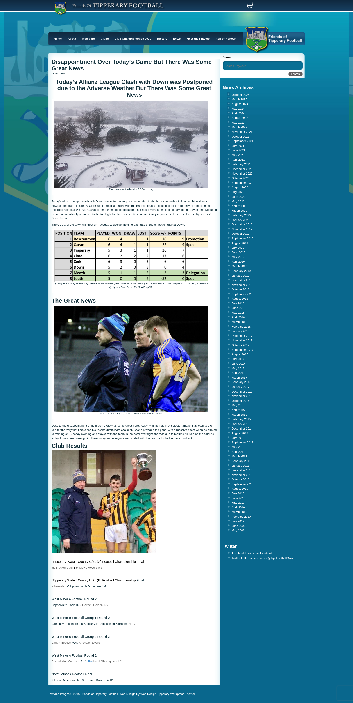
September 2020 (242, 182)
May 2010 (238, 502)
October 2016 (240, 400)
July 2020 (238, 192)
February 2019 (241, 271)
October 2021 (240, 136)
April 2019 (238, 261)
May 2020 (238, 201)
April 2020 (238, 206)
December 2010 (242, 470)
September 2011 (242, 442)
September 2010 (242, 484)
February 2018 (241, 326)
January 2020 (240, 220)
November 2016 (242, 396)
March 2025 (239, 99)
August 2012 (240, 433)
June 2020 (238, 196)
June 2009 (238, 526)
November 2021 (242, 131)
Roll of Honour (225, 38)
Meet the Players (198, 38)
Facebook (238, 553)
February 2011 (241, 461)
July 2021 (238, 145)
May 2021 (238, 155)
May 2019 (238, 257)
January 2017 (240, 386)
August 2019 (240, 243)
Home (58, 38)
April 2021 (238, 159)
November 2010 (242, 475)
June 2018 (238, 308)
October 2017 (240, 345)
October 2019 (240, 233)
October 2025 (240, 94)
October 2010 (240, 479)
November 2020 (242, 173)
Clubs (105, 38)
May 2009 (238, 530)
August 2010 (240, 488)
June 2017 (238, 363)
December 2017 (242, 336)
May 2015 (238, 405)
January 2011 (240, 465)
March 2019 (239, 266)
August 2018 (240, 298)
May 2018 (238, 312)
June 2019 (238, 252)
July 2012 (238, 437)
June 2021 (238, 150)
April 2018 (238, 317)
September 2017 (242, 350)
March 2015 (239, 414)
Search (227, 57)
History (162, 38)
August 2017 (240, 354)
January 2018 (240, 331)
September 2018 (242, 294)
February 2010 (241, 516)
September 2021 (242, 141)
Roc (90, 661)
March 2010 (239, 512)
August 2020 (240, 187)
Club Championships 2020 (133, 38)
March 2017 (239, 377)
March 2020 (239, 210)
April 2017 (238, 372)
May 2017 (238, 368)
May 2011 (238, 447)
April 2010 (238, 507)
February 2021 (241, 164)
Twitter (236, 558)
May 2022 (238, 122)
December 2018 (242, 280)
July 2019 (238, 247)
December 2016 (242, 391)
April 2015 (238, 410)
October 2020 (240, 178)
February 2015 (241, 419)
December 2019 (242, 224)
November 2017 (242, 340)
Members (88, 38)
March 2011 (239, 456)
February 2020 (241, 215)
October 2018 (240, 289)
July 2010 (238, 493)
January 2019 (240, 275)
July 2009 (238, 521)
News (177, 38)
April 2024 (238, 113)
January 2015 (240, 424)
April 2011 (238, 451)
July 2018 (238, 303)
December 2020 (242, 169)
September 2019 (242, 238)
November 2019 (242, 229)
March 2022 (239, 127)
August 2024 (240, 104)
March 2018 (239, 322)
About (72, 38)
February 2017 (241, 382)
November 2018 (242, 285)
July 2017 (238, 359)
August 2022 (240, 117)
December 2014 (242, 428)
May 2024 (238, 108)
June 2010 (238, 498)
